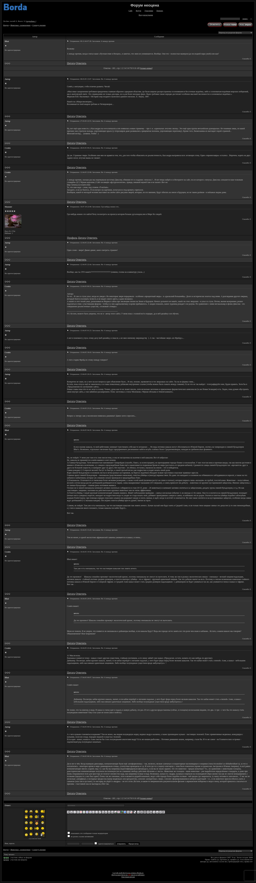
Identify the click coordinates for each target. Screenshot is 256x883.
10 (135, 68)
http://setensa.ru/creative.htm (78, 185)
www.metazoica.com (112, 128)
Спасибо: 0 (246, 59)
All (138, 68)
